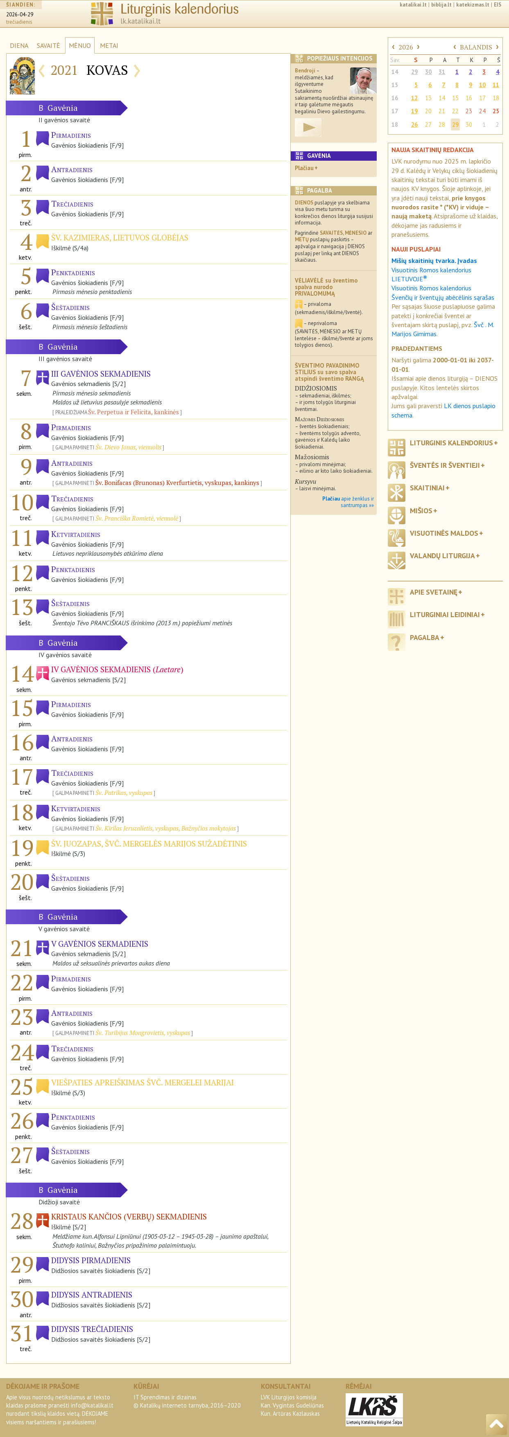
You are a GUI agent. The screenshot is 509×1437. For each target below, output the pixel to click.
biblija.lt (441, 4)
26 (414, 124)
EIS (497, 4)
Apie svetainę (433, 592)
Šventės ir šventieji (445, 465)
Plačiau (304, 168)
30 (428, 72)
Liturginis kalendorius (451, 442)
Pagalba (424, 637)
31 (442, 72)
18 (496, 98)
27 (428, 124)
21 (442, 111)
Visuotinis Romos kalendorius (431, 288)
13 (428, 98)
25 (496, 111)
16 (394, 98)
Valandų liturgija (442, 555)
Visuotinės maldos (444, 533)
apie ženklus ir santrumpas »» (348, 502)
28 (442, 124)
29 (414, 72)
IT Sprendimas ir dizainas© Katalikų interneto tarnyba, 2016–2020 (187, 1401)
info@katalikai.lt (92, 1405)
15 (394, 85)
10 (482, 85)
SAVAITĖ (48, 45)
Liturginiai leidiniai (445, 614)
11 (496, 85)
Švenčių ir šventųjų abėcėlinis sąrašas (442, 297)
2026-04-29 (19, 14)
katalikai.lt (413, 4)
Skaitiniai (427, 487)
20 (428, 111)
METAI (109, 45)
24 (482, 111)
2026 (405, 47)
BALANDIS (476, 47)
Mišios (421, 510)
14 (394, 72)
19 (414, 111)
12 (414, 98)
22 (455, 111)
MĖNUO (80, 45)
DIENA (19, 45)
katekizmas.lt (472, 4)
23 (469, 111)
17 (482, 98)
